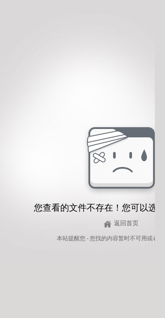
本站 (62, 238)
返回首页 (126, 223)
